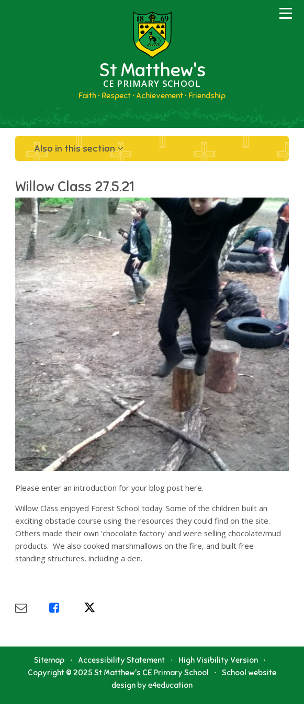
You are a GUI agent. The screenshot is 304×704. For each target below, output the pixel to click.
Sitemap (49, 660)
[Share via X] (101, 608)
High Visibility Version (218, 660)
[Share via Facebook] (66, 608)
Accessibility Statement (121, 660)
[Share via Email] (32, 608)
